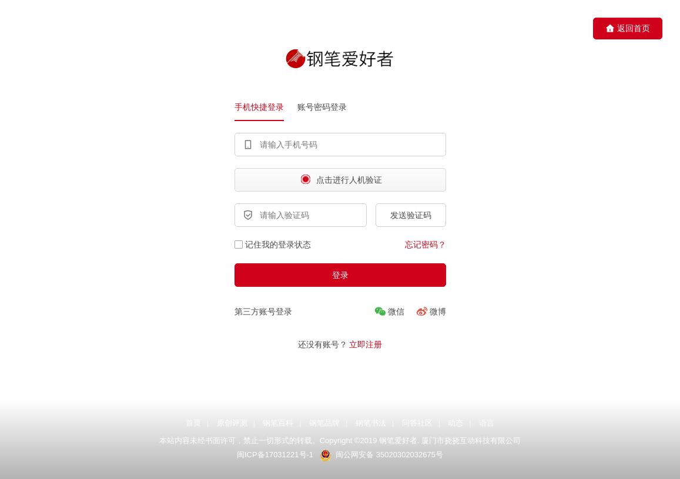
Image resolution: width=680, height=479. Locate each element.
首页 (193, 422)
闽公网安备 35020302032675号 (388, 455)
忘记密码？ (425, 244)
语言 (486, 422)
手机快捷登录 (259, 107)
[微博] (431, 311)
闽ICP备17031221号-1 (275, 455)
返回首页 (627, 29)
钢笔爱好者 (398, 441)
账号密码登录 (322, 107)
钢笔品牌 (324, 422)
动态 (455, 422)
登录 (340, 275)
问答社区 (417, 422)
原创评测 (232, 422)
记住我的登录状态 (273, 244)
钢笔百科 (278, 422)
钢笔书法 (371, 422)
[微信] (389, 311)
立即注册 (365, 344)
